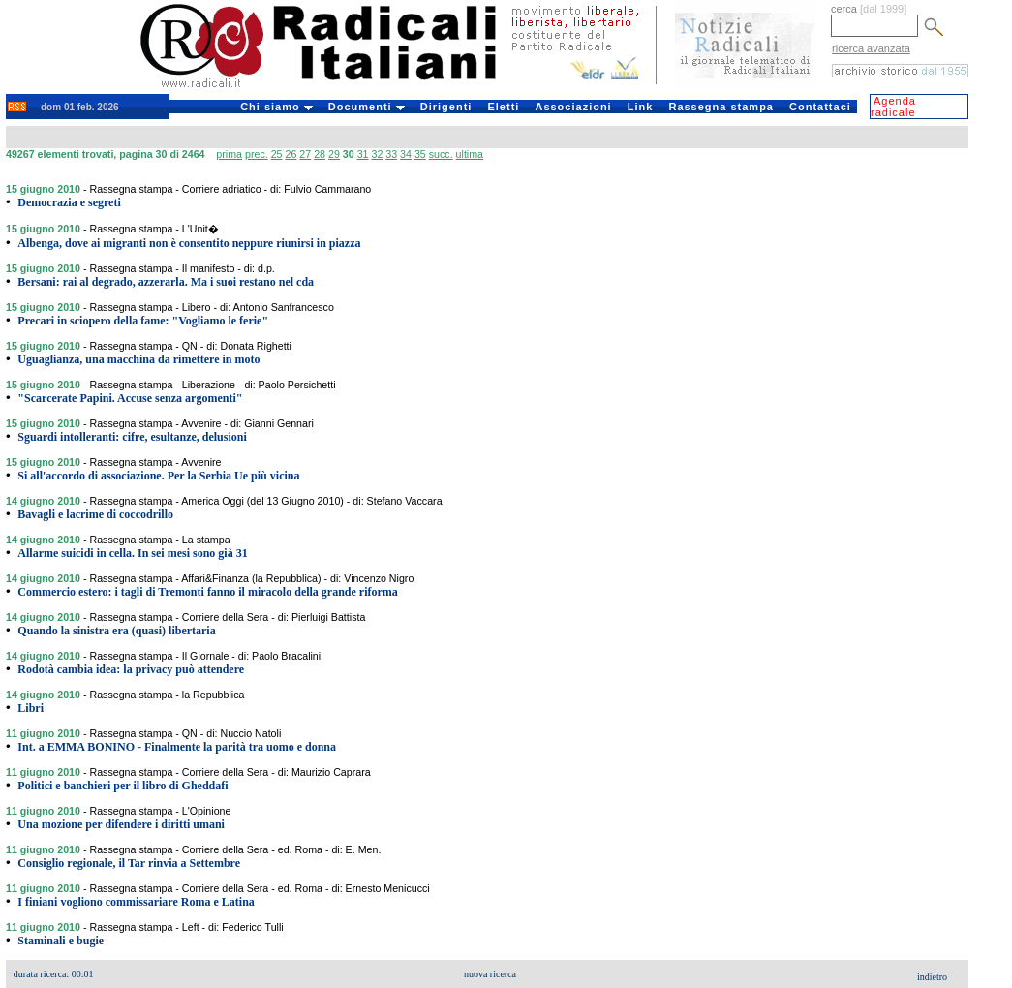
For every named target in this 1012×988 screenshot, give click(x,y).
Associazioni (573, 106)
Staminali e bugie (60, 940)
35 (420, 154)
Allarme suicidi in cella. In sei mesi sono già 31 (132, 553)
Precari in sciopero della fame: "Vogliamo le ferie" (142, 320)
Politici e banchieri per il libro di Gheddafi (122, 785)
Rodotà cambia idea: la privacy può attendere (130, 669)
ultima (469, 154)
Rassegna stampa (721, 106)
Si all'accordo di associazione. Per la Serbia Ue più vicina (158, 475)
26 (290, 154)
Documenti (366, 106)
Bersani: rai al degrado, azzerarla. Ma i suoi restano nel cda (165, 282)
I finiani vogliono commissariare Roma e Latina (135, 902)
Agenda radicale (893, 106)
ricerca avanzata (871, 48)
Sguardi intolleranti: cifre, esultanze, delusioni (131, 437)
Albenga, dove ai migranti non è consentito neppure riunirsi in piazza (188, 243)
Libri (30, 708)
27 (305, 154)
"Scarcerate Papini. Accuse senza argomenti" (129, 398)
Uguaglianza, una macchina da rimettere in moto (138, 359)
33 (391, 154)
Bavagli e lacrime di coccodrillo (95, 514)
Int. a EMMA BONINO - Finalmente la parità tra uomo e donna (176, 747)
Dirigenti (446, 106)
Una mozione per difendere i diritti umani (121, 824)
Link (641, 106)
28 (319, 154)
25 (277, 154)
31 (363, 154)
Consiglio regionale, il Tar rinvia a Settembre (128, 863)
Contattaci (820, 106)
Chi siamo (276, 106)
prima (229, 154)
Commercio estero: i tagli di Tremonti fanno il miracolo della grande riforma (207, 592)
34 (406, 154)
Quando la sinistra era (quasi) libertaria (116, 630)
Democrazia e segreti (68, 202)
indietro (932, 977)
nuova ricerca (490, 974)
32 (377, 154)
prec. (256, 154)
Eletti (503, 106)
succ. (441, 154)
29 (334, 154)
